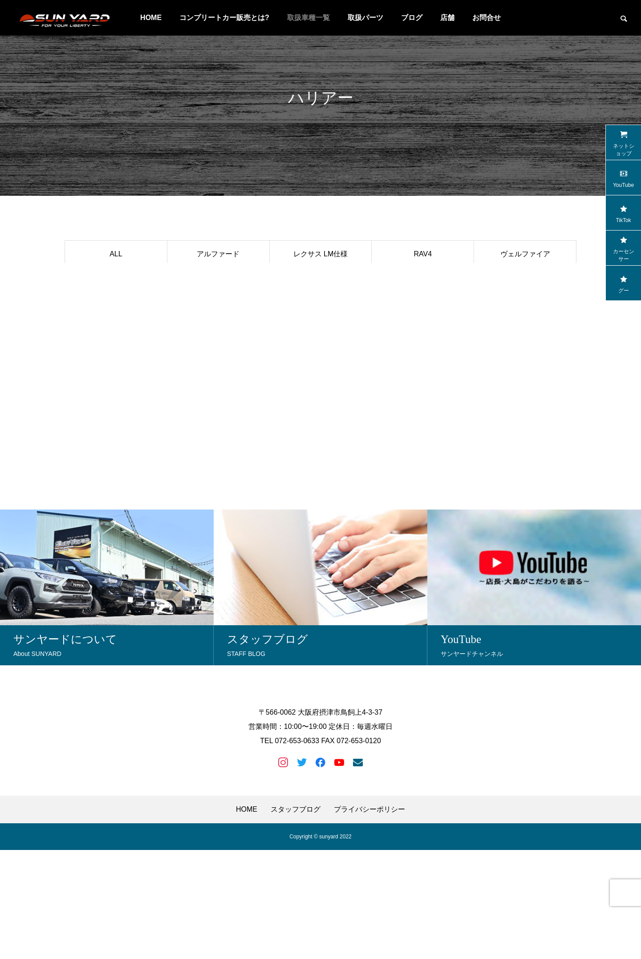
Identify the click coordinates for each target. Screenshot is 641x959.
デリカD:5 (218, 306)
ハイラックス (218, 280)
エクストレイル (218, 332)
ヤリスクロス (423, 332)
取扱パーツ (365, 17)
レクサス (115, 306)
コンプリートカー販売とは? (224, 17)
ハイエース (320, 332)
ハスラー (115, 359)
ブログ (411, 17)
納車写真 (525, 306)
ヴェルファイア (525, 254)
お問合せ (486, 17)
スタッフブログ (295, 918)
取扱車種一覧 (308, 17)
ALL (116, 254)
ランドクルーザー (320, 359)
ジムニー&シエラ (422, 306)
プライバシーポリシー (369, 918)
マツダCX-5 (525, 332)
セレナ (525, 280)
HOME (151, 17)
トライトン (423, 359)
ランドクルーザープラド (116, 280)
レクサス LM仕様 (320, 254)
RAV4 (423, 254)
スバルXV (422, 280)
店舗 (447, 17)
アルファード (218, 254)
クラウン (115, 332)
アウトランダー (218, 359)
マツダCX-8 (320, 306)
